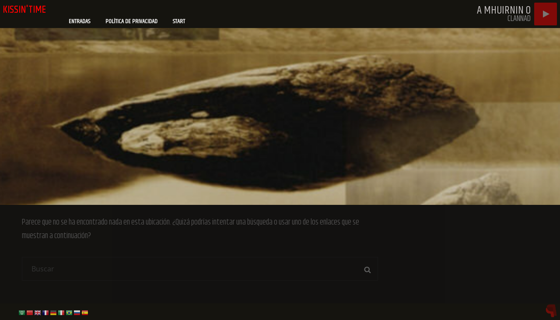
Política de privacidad (131, 21)
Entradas (79, 21)
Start (179, 21)
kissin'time (24, 10)
